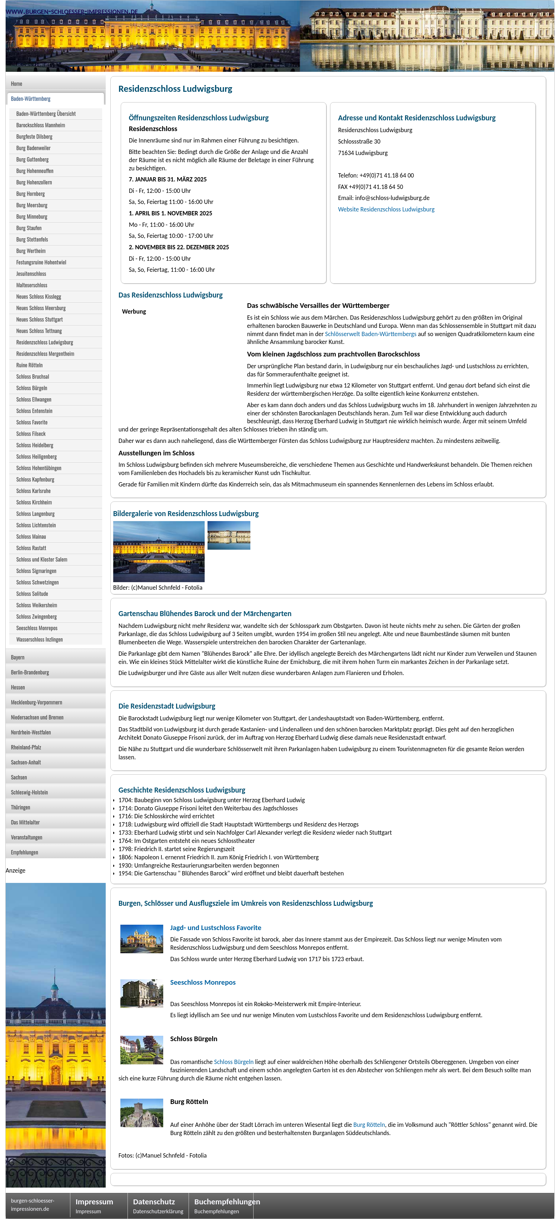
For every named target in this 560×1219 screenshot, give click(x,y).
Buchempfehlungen (221, 1201)
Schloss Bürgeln (233, 1062)
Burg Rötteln (369, 1125)
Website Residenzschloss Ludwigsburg (386, 209)
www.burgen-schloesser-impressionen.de (72, 10)
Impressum (95, 1201)
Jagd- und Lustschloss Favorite (215, 927)
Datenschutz (154, 1201)
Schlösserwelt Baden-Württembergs (370, 334)
